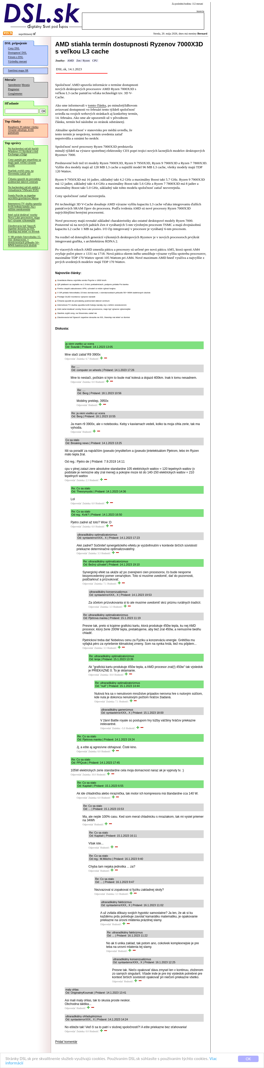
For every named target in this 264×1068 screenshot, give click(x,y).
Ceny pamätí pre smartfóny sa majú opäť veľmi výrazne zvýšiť (24, 162)
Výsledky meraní (17, 61)
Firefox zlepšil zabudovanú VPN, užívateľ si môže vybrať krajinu (86, 288)
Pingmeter (13, 89)
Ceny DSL (14, 48)
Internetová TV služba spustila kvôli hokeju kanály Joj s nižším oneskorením (25, 206)
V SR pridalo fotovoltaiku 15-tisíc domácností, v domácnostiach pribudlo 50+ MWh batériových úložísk (24, 241)
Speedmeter (14, 84)
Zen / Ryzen (83, 60)
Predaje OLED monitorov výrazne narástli (76, 297)
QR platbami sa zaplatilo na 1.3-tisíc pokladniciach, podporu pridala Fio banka (92, 284)
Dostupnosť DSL (17, 52)
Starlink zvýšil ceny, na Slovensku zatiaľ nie (21, 172)
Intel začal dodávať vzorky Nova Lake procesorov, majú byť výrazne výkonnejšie (24, 217)
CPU (95, 60)
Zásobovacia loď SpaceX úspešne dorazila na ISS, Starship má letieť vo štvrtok (23, 228)
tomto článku (97, 105)
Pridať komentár (66, 1042)
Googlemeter (15, 93)
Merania (26, 85)
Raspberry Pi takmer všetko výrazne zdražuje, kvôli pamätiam (23, 130)
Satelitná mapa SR (18, 70)
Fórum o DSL (15, 57)
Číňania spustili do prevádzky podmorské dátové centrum (24, 180)
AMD (70, 60)
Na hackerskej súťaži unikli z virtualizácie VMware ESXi (24, 188)
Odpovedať (70, 359)
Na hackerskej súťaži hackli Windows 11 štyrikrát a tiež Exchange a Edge (23, 151)
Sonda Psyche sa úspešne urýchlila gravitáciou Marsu (23, 197)
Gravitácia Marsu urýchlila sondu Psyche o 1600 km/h (81, 280)
